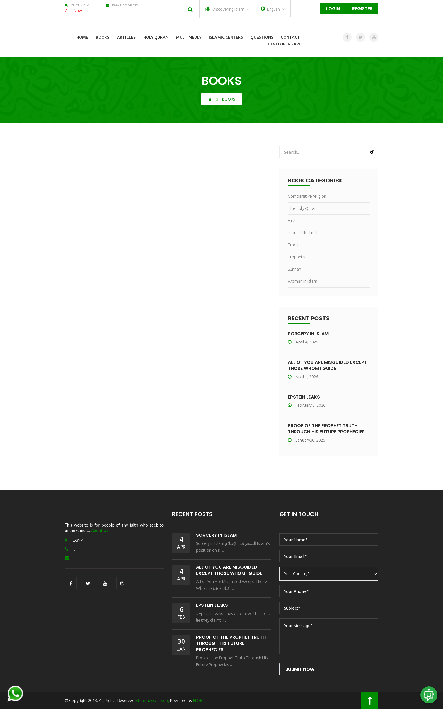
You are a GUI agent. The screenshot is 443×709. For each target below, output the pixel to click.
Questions (262, 37)
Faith (292, 220)
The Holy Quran (302, 208)
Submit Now (299, 669)
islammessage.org (152, 700)
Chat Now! (74, 10)
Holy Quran (155, 37)
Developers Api (284, 44)
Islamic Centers (226, 37)
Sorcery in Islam (308, 333)
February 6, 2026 (306, 405)
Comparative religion (307, 196)
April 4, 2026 (303, 342)
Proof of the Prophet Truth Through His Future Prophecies (326, 428)
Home (82, 37)
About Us (99, 530)
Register (362, 8)
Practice (295, 244)
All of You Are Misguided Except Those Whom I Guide (327, 365)
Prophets (296, 257)
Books (102, 37)
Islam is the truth (303, 232)
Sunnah (294, 269)
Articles (126, 37)
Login (333, 8)
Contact (290, 37)
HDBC (198, 700)
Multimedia (188, 37)
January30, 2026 (306, 440)
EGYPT (75, 540)
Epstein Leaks (304, 397)
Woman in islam (302, 281)
